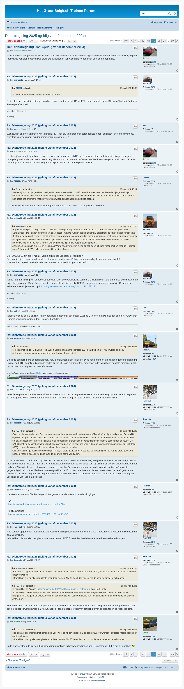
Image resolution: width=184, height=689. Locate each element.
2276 (153, 405)
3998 (153, 181)
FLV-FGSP (147, 401)
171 (152, 129)
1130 (153, 423)
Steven (146, 58)
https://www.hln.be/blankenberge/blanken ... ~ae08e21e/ (36, 504)
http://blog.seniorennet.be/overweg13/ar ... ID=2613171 (67, 286)
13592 (153, 637)
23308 (153, 62)
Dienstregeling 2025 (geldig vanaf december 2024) (45, 36)
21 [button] (164, 40)
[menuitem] (24, 22)
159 (152, 354)
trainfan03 (147, 230)
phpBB (82, 674)
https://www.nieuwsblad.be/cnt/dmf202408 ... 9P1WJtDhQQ (37, 514)
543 (152, 233)
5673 (153, 87)
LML (144, 307)
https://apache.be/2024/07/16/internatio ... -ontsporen (64, 589)
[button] (125, 41)
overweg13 (147, 83)
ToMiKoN (146, 486)
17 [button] (143, 40)
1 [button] (135, 40)
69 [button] (172, 40)
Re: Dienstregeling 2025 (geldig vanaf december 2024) (46, 47)
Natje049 (20, 226)
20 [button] (159, 40)
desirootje (147, 419)
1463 (153, 311)
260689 (19, 88)
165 (152, 490)
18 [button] (148, 40)
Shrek (145, 633)
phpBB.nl (103, 677)
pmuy (145, 125)
